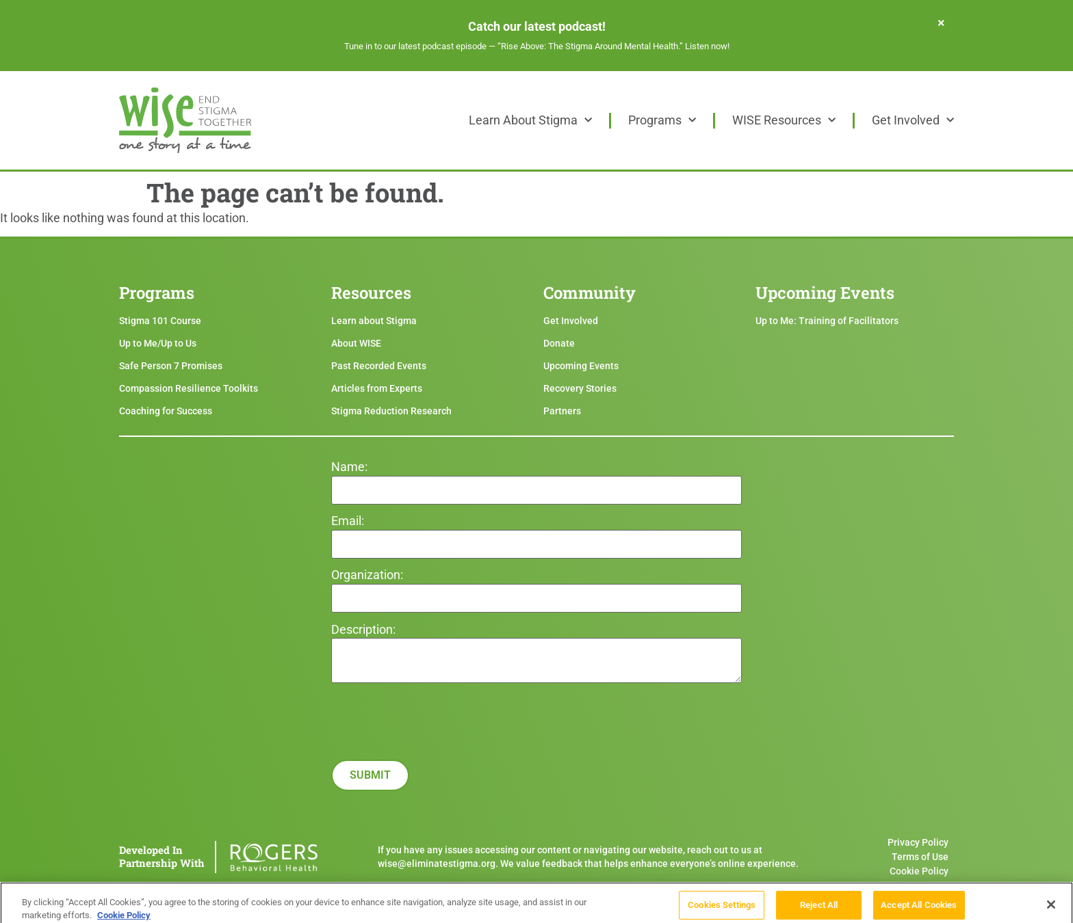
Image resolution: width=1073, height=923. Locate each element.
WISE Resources (784, 120)
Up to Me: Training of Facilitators (827, 320)
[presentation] (435, 773)
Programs (662, 120)
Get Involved (913, 120)
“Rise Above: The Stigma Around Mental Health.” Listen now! (613, 46)
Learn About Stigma (530, 120)
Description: (363, 630)
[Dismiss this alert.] (941, 22)
